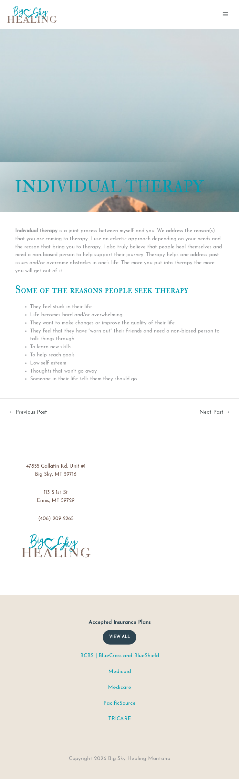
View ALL (119, 637)
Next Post (215, 412)
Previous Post (28, 412)
